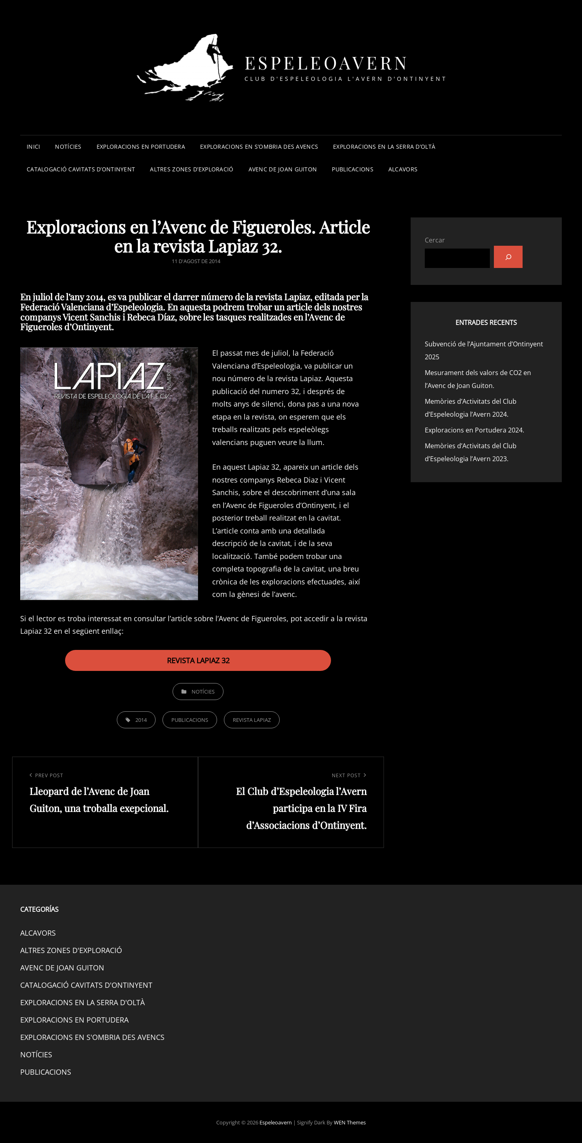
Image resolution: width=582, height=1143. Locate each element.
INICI (33, 146)
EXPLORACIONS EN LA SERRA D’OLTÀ (384, 146)
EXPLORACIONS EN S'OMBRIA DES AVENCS (92, 1037)
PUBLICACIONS (352, 169)
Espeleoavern (327, 62)
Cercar (435, 240)
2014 (141, 719)
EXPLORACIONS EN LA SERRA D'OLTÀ (82, 1002)
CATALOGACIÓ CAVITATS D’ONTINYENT (81, 169)
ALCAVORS (403, 169)
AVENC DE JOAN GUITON (283, 169)
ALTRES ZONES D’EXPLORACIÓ (191, 169)
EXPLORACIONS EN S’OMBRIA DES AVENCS (259, 146)
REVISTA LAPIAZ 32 (198, 660)
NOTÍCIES (68, 146)
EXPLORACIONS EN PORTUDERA (141, 146)
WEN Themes (350, 1122)
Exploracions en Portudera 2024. (474, 430)
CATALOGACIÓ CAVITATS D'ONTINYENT (86, 985)
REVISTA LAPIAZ (252, 719)
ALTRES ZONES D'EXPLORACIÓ (71, 950)
